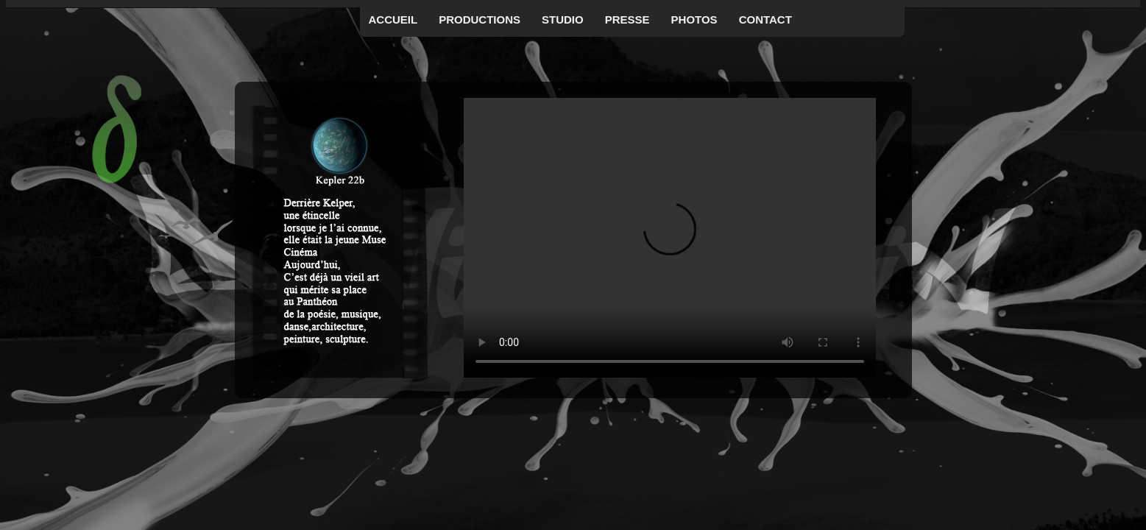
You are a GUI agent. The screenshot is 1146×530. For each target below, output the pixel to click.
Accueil (393, 19)
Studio (563, 19)
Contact (765, 19)
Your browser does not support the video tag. (670, 238)
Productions (479, 19)
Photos (694, 19)
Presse (627, 19)
